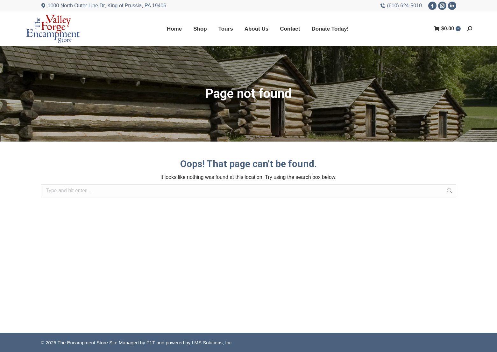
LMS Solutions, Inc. (212, 342)
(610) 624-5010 (401, 5)
